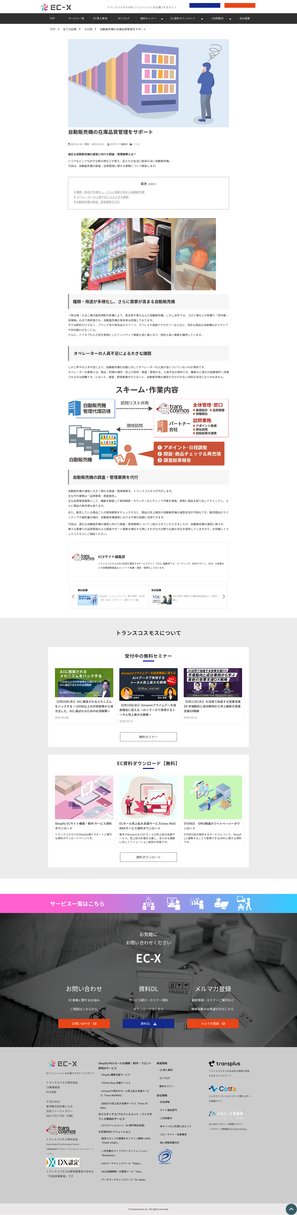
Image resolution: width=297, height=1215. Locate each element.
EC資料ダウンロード (182, 19)
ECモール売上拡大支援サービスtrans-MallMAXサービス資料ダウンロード (147, 826)
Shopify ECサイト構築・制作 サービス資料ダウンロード (83, 826)
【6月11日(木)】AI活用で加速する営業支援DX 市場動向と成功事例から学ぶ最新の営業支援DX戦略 (212, 707)
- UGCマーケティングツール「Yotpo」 (121, 1163)
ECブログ (124, 19)
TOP (52, 19)
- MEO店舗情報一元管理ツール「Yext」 (121, 1172)
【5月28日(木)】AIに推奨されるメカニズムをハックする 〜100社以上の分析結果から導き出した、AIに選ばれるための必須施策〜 (84, 707)
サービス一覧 (76, 19)
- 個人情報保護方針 (169, 1143)
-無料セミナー (166, 1086)
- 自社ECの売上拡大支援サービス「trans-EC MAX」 (124, 1106)
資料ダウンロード (202, 7)
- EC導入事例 (166, 1070)
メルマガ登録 (210, 1024)
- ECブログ (164, 1078)
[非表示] (152, 185)
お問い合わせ (237, 7)
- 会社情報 (164, 1102)
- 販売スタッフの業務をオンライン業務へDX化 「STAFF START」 (125, 1141)
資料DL (145, 1024)
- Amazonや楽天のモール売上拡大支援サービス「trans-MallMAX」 (124, 1093)
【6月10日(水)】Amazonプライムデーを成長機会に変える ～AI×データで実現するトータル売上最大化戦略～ (147, 711)
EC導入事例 (100, 19)
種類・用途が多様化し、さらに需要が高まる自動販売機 (110, 193)
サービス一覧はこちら (77, 904)
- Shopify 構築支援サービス (115, 1075)
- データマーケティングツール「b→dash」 (123, 1180)
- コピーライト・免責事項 (173, 1135)
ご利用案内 (217, 19)
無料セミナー (148, 19)
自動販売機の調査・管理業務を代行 (98, 203)
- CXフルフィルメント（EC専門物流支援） (123, 1125)
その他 (88, 30)
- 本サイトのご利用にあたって (175, 1126)
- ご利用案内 (165, 1118)
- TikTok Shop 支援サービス (115, 1083)
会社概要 (244, 19)
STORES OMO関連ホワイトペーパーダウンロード (212, 826)
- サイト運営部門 (168, 1110)
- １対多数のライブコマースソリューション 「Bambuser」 (124, 1153)
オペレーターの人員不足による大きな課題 (102, 198)
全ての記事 (70, 30)
